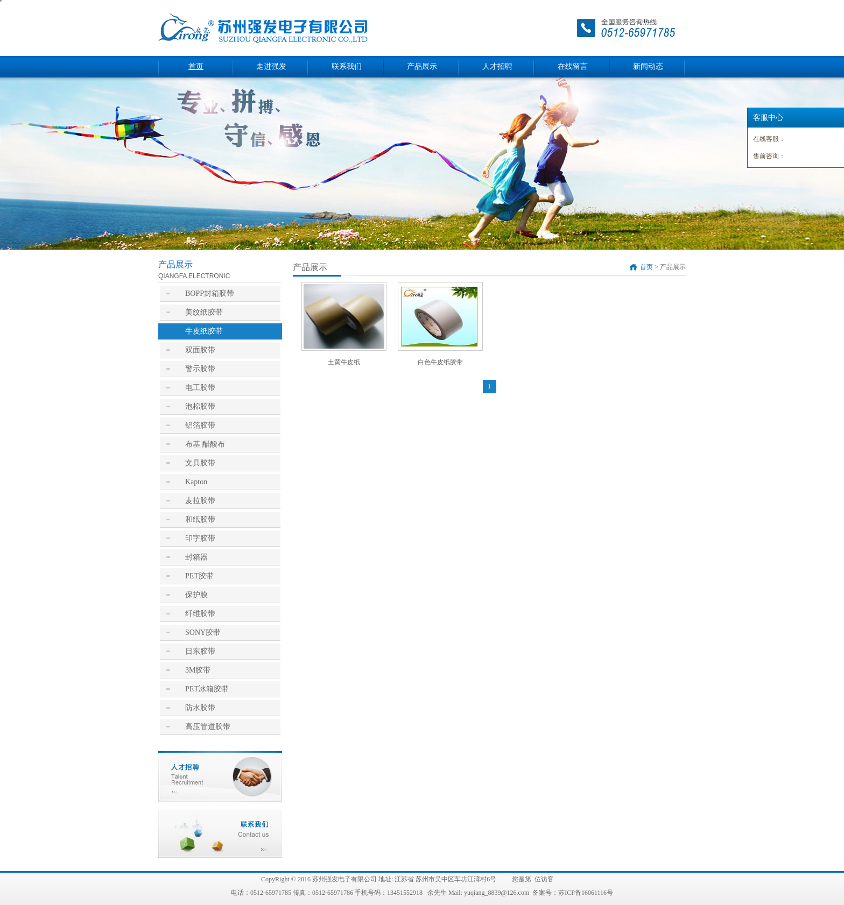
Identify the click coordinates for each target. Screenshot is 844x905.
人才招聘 (497, 66)
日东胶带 (200, 651)
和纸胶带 (200, 519)
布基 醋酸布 (205, 444)
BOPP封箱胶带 (209, 293)
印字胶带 (200, 538)
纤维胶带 (200, 614)
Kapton (196, 482)
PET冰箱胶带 (207, 689)
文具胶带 (200, 463)
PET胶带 (199, 576)
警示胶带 (200, 369)
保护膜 (196, 595)
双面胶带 (200, 350)
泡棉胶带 (200, 406)
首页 (195, 66)
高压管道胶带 (207, 727)
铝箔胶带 (200, 425)
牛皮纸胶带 (204, 331)
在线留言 (573, 66)
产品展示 (422, 66)
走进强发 (271, 66)
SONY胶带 (203, 632)
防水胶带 (200, 708)
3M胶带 (197, 670)
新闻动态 (648, 66)
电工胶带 (200, 388)
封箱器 (196, 557)
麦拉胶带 (200, 501)
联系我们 (347, 66)
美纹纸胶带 (204, 312)
